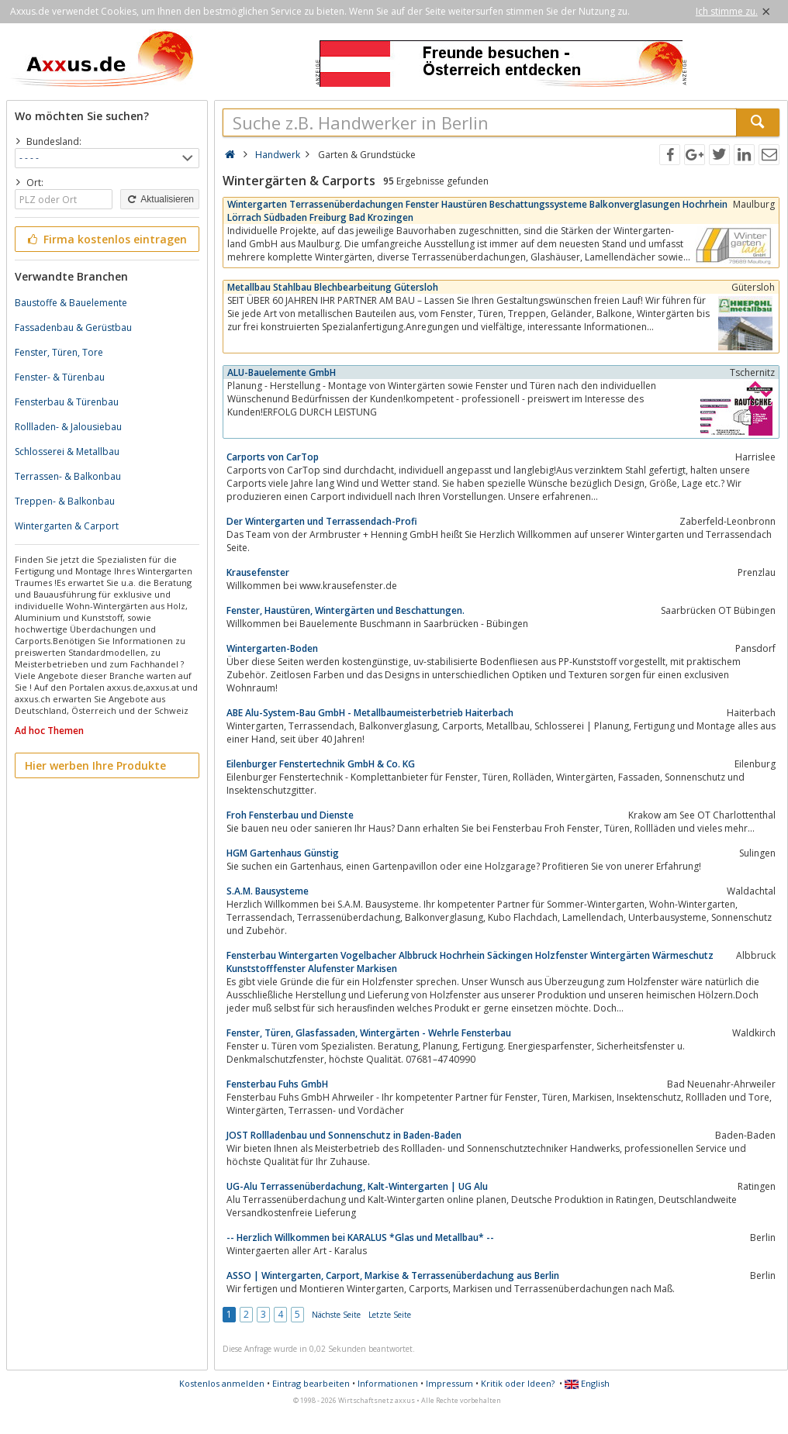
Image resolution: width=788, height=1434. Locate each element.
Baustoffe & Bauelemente (71, 302)
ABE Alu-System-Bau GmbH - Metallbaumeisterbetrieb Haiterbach (369, 712)
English (587, 1383)
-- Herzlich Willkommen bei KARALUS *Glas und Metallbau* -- (360, 1237)
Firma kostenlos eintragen (106, 239)
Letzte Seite (389, 1314)
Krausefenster (257, 572)
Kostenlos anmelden (221, 1383)
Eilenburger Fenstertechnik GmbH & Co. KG (320, 763)
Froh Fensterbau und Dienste (290, 815)
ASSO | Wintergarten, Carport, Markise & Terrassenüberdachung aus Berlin (392, 1275)
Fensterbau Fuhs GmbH (277, 1084)
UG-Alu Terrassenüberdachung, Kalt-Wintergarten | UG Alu (357, 1186)
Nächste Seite (336, 1314)
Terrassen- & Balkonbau (68, 476)
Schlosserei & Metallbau (67, 451)
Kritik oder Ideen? (518, 1383)
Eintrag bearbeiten (311, 1383)
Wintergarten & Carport (67, 526)
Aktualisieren (160, 199)
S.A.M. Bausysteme (267, 891)
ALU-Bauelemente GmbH (281, 372)
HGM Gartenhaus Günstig (282, 853)
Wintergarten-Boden (272, 648)
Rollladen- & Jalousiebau (68, 426)
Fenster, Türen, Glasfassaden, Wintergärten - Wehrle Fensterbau (368, 1032)
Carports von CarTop (272, 457)
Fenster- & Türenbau (60, 377)
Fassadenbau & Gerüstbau (73, 327)
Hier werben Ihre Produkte (95, 765)
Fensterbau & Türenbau (67, 401)
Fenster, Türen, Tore (59, 352)
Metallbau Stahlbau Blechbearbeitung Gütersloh (332, 287)
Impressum (449, 1383)
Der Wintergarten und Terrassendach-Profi (321, 521)
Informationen (388, 1383)
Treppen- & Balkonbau (65, 501)
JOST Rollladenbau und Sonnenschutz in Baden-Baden (343, 1135)
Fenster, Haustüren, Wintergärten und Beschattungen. (345, 610)
